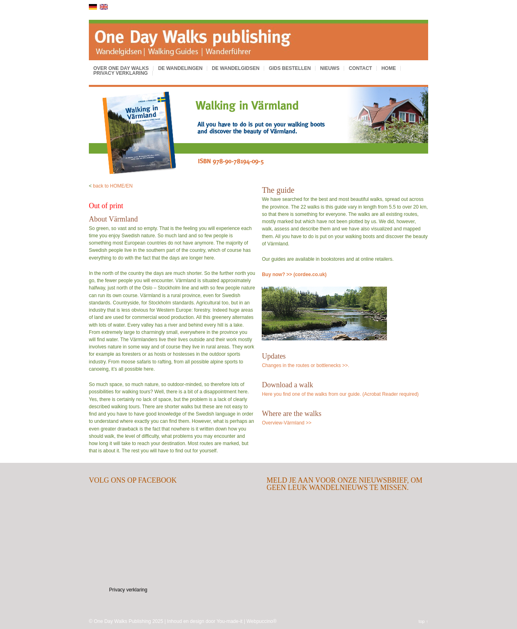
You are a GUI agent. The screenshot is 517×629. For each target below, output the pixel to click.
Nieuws (329, 68)
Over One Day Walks (121, 68)
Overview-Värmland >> (286, 423)
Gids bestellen (290, 68)
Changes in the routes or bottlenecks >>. (305, 365)
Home (388, 68)
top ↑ (423, 621)
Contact (360, 68)
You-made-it (229, 621)
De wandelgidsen (235, 68)
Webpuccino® (261, 621)
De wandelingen (180, 68)
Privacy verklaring (120, 73)
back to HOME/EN (112, 186)
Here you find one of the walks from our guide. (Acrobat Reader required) (340, 394)
